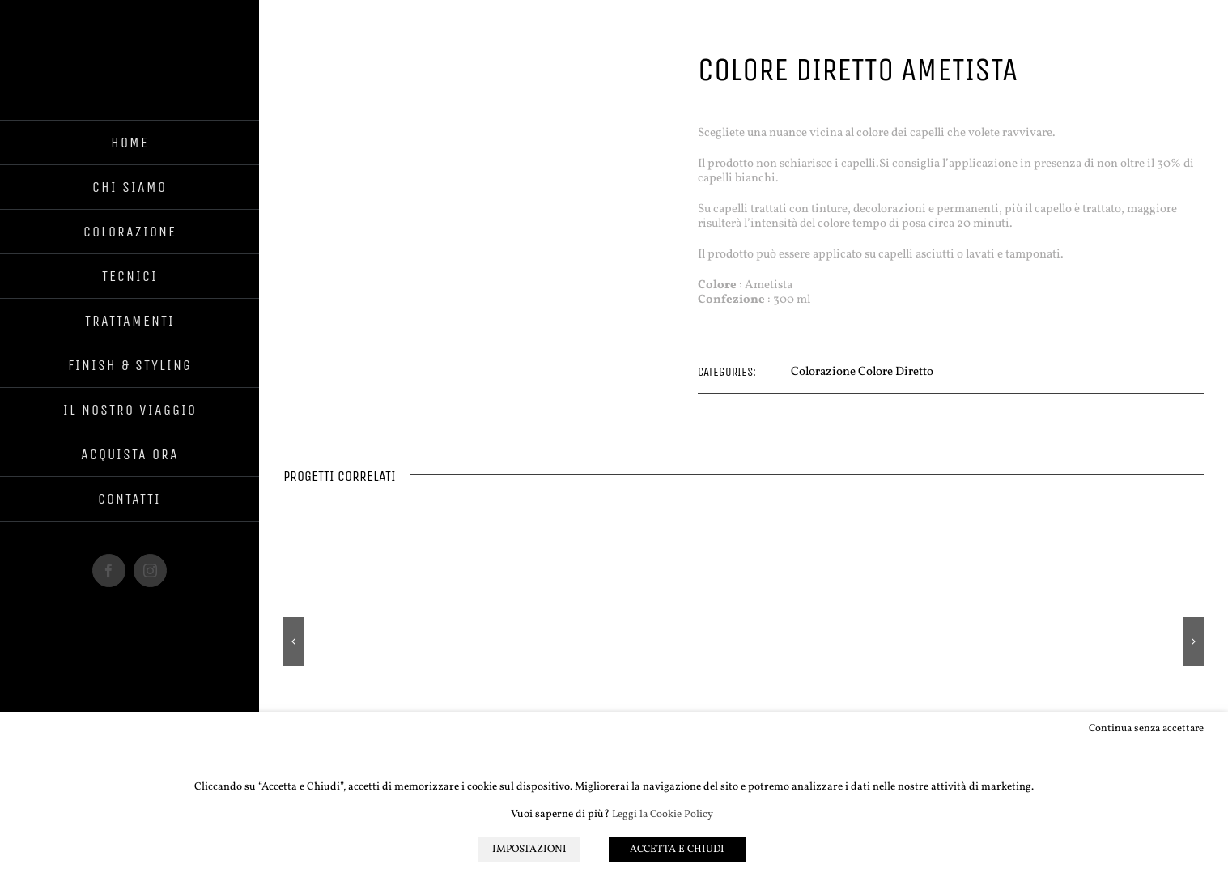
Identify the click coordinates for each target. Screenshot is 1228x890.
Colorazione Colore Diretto (862, 372)
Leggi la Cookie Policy (662, 816)
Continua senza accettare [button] (1146, 728)
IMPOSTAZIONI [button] (528, 850)
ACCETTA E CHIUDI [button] (679, 850)
